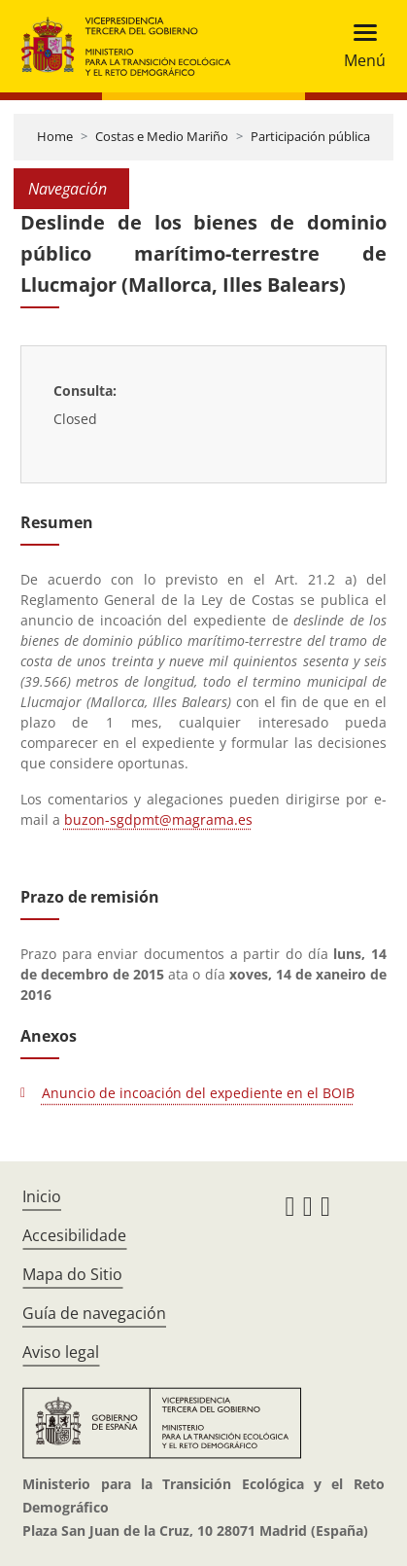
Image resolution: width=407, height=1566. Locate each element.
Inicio (41, 1196)
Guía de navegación (94, 1313)
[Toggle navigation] (359, 46)
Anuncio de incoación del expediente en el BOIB (198, 1093)
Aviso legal (60, 1352)
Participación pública (310, 136)
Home (55, 136)
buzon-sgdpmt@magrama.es (158, 819)
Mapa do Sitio (72, 1274)
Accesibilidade (74, 1235)
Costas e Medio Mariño (161, 136)
